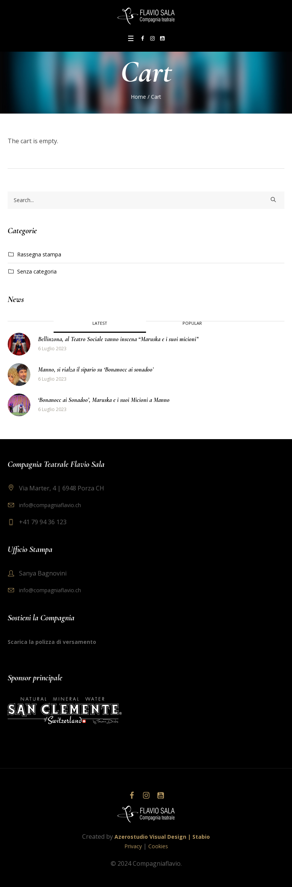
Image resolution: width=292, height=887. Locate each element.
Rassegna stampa (39, 254)
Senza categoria (37, 271)
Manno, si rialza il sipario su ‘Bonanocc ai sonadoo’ (96, 369)
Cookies (158, 846)
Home (138, 96)
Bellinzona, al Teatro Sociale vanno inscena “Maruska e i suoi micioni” (118, 339)
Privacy (133, 846)
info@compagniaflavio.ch (50, 505)
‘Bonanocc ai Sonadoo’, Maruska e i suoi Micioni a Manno (104, 400)
